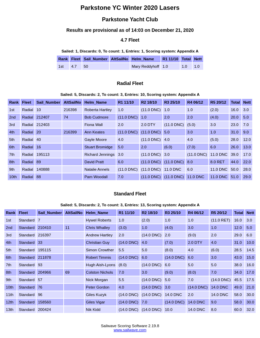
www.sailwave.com (130, 330)
